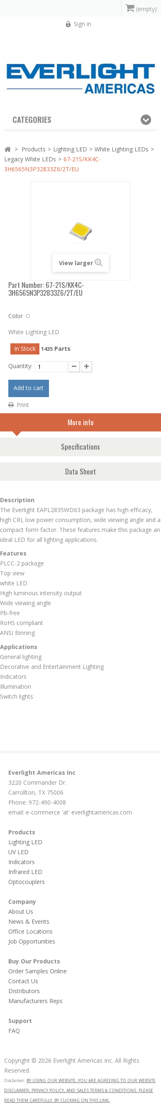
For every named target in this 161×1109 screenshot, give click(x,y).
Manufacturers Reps (35, 1001)
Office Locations (30, 931)
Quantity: (20, 366)
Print (23, 405)
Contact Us (23, 981)
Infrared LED (25, 872)
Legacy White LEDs (30, 159)
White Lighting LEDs (122, 149)
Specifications (80, 446)
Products (34, 149)
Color (15, 316)
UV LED (18, 852)
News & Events (28, 921)
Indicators (21, 862)
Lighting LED (70, 149)
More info (53, 424)
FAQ (14, 1031)
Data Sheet (80, 471)
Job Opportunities (31, 941)
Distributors (24, 991)
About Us (20, 911)
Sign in (82, 24)
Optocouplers (26, 882)
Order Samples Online (37, 971)
